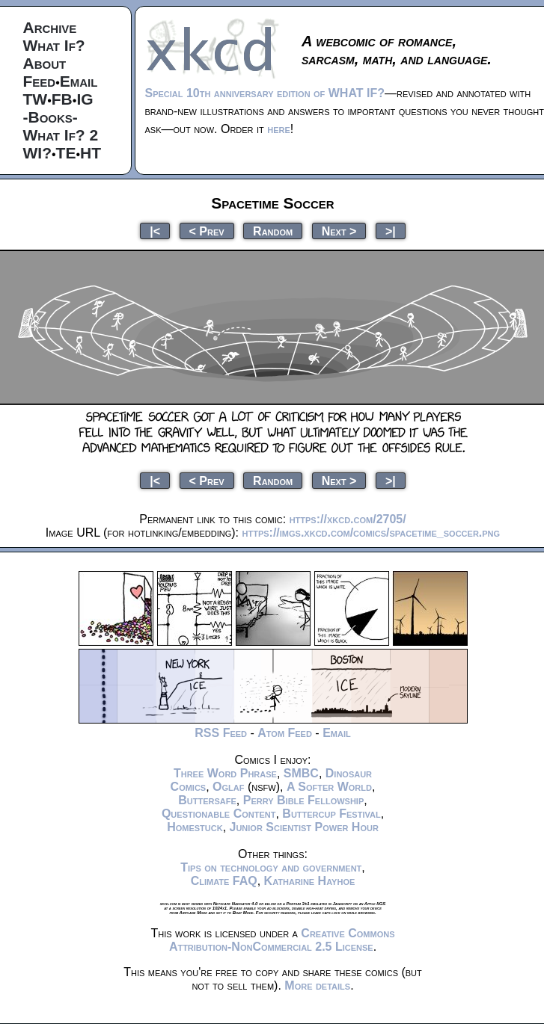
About (45, 63)
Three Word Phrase (225, 773)
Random (273, 230)
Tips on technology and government (270, 867)
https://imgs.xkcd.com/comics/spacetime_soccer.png (371, 532)
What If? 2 (61, 135)
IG (84, 99)
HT (90, 152)
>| (390, 230)
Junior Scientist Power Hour (304, 827)
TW (35, 99)
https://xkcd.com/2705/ (348, 519)
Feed (39, 81)
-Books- (50, 117)
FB (62, 99)
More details (317, 985)
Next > (339, 230)
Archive (50, 27)
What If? (54, 45)
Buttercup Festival (331, 813)
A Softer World (329, 786)
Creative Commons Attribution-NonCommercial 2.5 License (282, 940)
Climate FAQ (224, 881)
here (278, 129)
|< (155, 230)
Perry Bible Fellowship (303, 800)
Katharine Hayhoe (309, 881)
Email (79, 81)
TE (66, 152)
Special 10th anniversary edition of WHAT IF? (265, 93)
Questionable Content (219, 813)
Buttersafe (207, 800)
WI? (37, 152)
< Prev (206, 230)
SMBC (301, 773)
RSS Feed (221, 733)
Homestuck (195, 827)
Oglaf (228, 786)
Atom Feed (284, 733)
